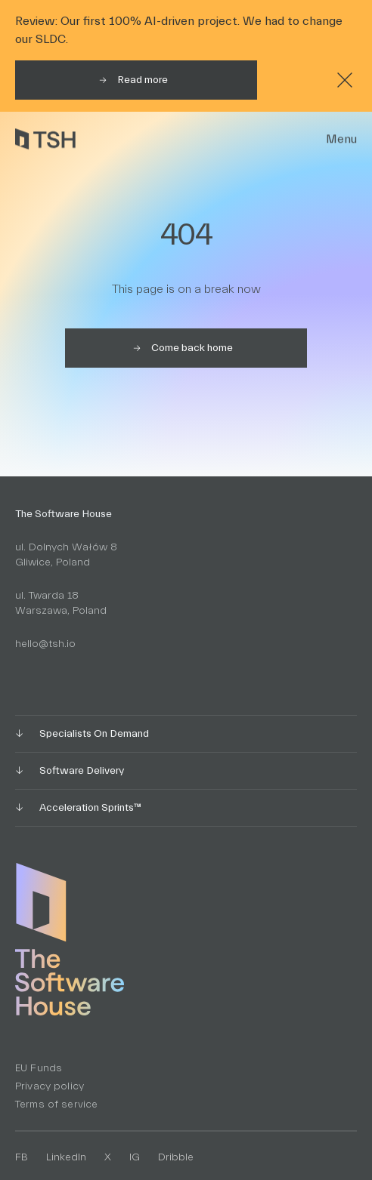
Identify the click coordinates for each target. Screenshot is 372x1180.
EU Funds (38, 1068)
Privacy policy (49, 1086)
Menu (341, 139)
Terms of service (56, 1104)
